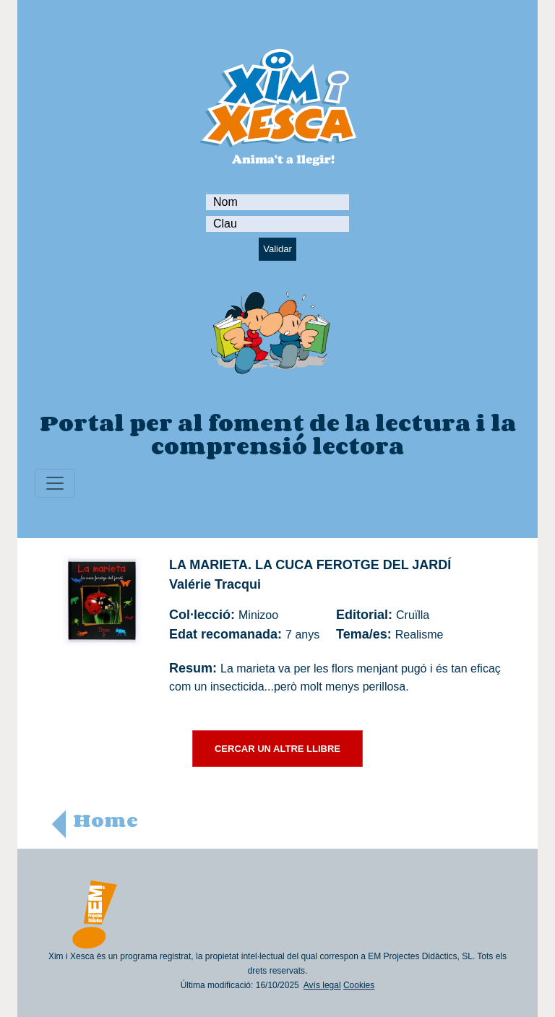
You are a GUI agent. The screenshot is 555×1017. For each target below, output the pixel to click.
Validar (277, 248)
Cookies (358, 985)
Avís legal (322, 985)
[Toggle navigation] (55, 483)
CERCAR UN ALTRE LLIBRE (277, 748)
